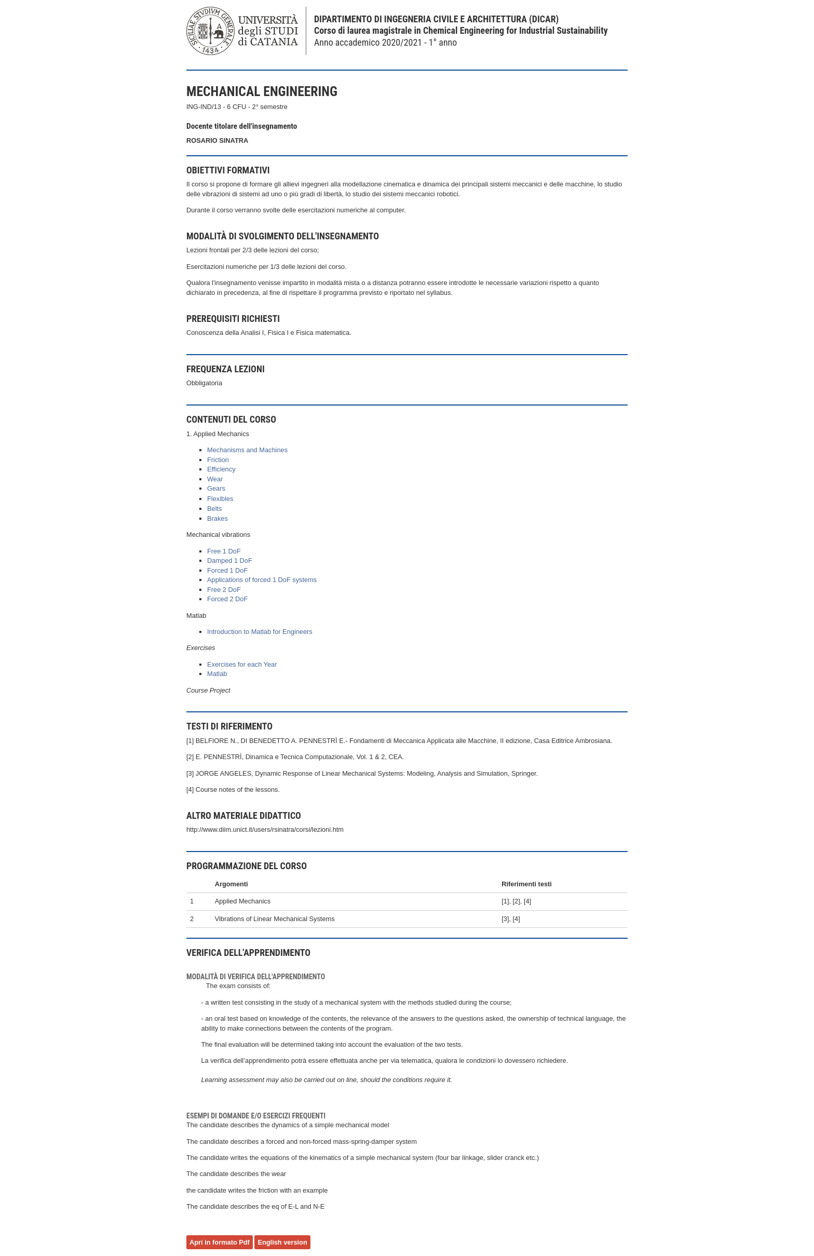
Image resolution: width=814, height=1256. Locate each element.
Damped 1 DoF (229, 560)
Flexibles (220, 499)
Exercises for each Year (242, 664)
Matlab (217, 674)
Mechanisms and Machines (247, 450)
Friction (218, 460)
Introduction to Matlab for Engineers (260, 632)
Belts (214, 508)
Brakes (217, 518)
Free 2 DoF (224, 589)
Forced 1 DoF (227, 570)
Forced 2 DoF (227, 599)
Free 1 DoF (224, 551)
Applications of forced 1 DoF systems (262, 580)
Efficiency (221, 469)
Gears (216, 488)
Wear (215, 479)
